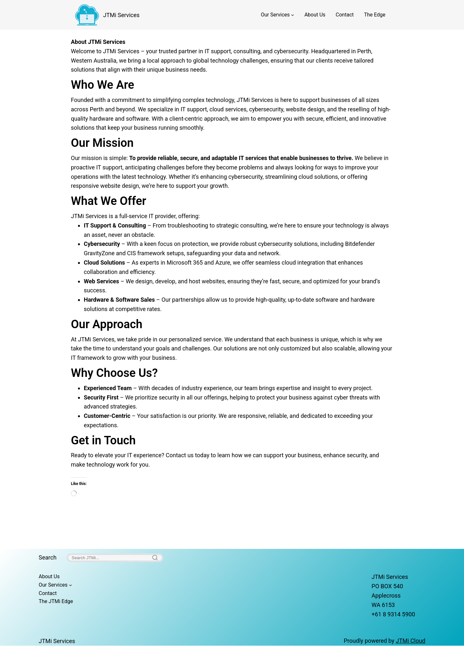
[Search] (115, 557)
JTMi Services (121, 15)
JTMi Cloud (410, 640)
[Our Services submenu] (292, 14)
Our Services (275, 15)
